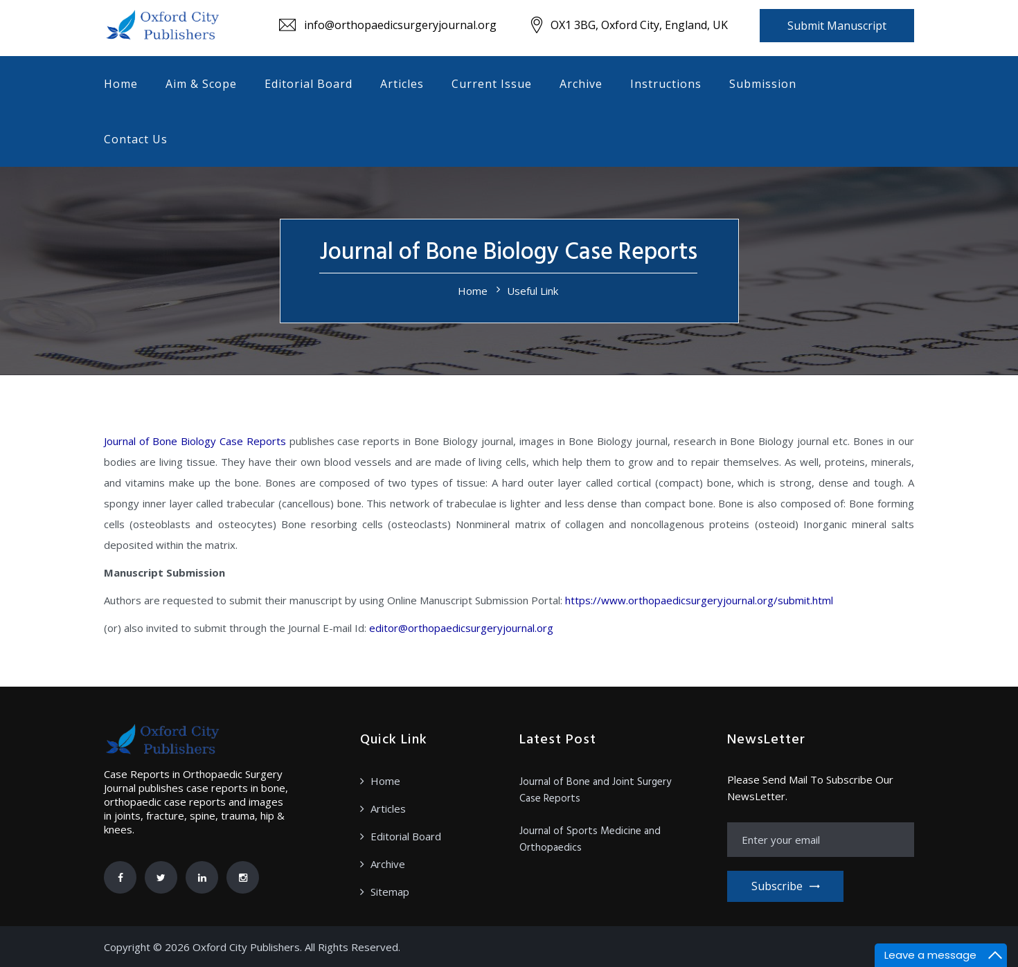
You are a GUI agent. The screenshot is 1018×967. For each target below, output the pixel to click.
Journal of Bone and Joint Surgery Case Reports (595, 790)
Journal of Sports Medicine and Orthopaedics (590, 839)
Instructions (666, 83)
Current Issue (492, 83)
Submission (762, 83)
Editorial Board (308, 83)
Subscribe (785, 886)
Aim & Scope (201, 83)
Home (121, 83)
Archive (581, 83)
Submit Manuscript (836, 25)
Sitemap (389, 891)
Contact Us (136, 139)
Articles (402, 83)
